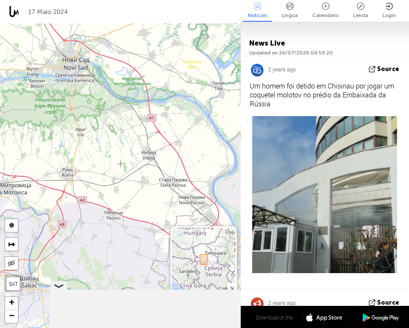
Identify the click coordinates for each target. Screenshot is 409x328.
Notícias (257, 10)
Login (389, 10)
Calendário (325, 10)
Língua (290, 10)
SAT (13, 283)
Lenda (360, 10)
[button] (11, 303)
